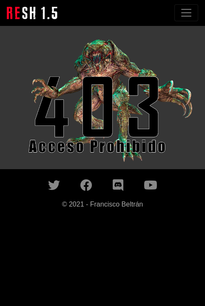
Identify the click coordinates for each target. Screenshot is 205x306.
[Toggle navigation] (186, 12)
